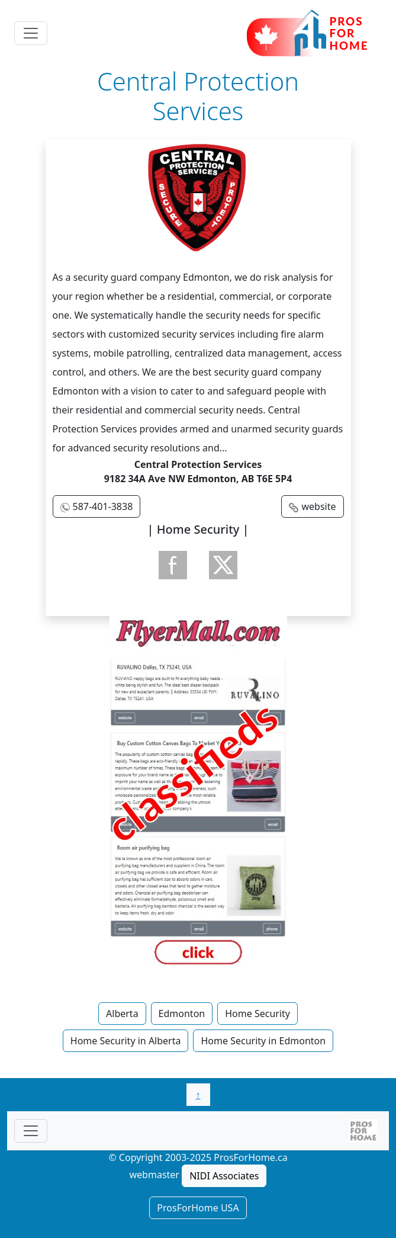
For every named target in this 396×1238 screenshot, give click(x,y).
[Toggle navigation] (30, 33)
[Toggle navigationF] (30, 1131)
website (318, 506)
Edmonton (182, 1013)
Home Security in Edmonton (263, 1040)
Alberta (122, 1013)
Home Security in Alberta (125, 1040)
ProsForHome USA (198, 1207)
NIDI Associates (224, 1175)
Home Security (257, 1013)
